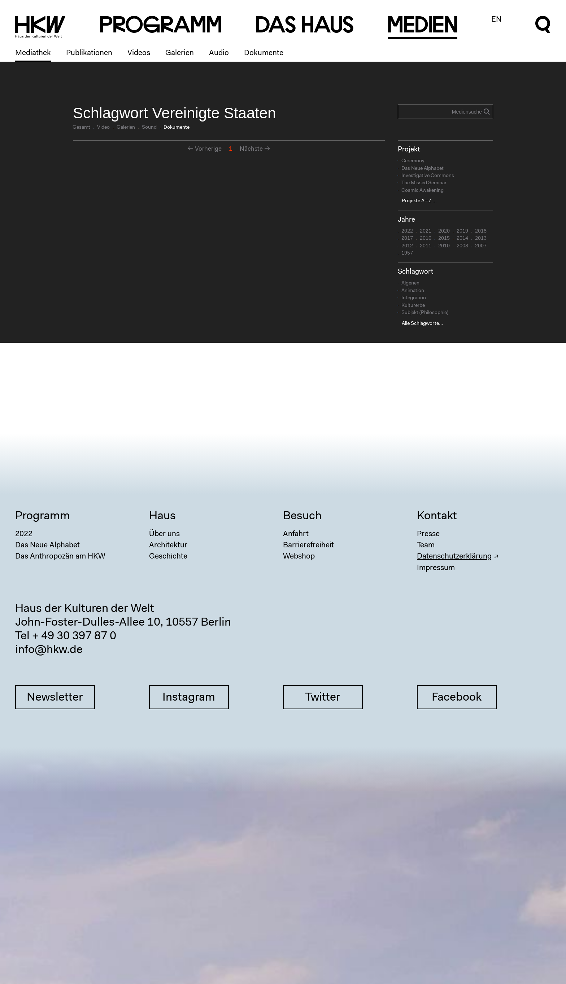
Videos (138, 53)
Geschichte (168, 556)
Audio (219, 53)
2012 (407, 246)
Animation (412, 291)
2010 (444, 246)
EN (496, 19)
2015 (444, 238)
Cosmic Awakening (422, 190)
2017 (407, 238)
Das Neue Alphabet (422, 168)
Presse (428, 534)
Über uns (164, 534)
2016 (425, 238)
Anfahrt (296, 534)
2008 (462, 246)
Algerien (410, 283)
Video (103, 127)
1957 (407, 253)
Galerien (179, 53)
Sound (149, 127)
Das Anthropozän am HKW (60, 556)
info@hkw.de (49, 650)
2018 (481, 231)
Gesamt (81, 127)
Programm (42, 516)
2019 (462, 231)
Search (486, 111)
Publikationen (89, 53)
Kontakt (437, 516)
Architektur (168, 545)
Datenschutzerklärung (454, 556)
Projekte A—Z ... (419, 201)
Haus (162, 516)
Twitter (322, 697)
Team (426, 545)
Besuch (302, 516)
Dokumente (263, 53)
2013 (481, 238)
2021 (425, 231)
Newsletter (55, 697)
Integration (413, 298)
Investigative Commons (427, 175)
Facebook (457, 697)
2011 (425, 246)
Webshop (299, 556)
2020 (444, 231)
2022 (407, 231)
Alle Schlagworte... (422, 323)
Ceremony (413, 161)
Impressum (436, 568)
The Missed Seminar (424, 183)
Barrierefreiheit (308, 545)
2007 (481, 246)
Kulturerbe (413, 305)
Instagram (188, 697)
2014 (462, 238)
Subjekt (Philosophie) (424, 313)
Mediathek (33, 53)
